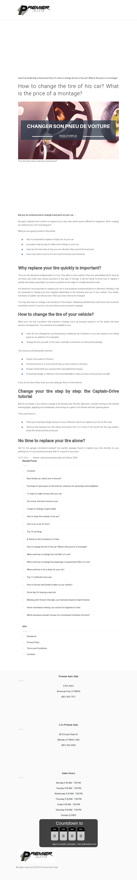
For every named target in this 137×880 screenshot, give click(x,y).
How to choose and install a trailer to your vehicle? (49, 585)
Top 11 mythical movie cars (39, 577)
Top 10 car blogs (34, 531)
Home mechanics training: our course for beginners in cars (53, 607)
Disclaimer (32, 636)
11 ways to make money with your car (44, 494)
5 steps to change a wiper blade (41, 509)
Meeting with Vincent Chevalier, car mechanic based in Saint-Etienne (58, 600)
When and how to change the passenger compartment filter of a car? (58, 562)
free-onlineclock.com (87, 844)
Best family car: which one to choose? (44, 478)
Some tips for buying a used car (41, 592)
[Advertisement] (97, 8)
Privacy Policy (33, 642)
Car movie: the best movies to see (42, 501)
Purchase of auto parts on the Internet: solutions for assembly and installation (62, 486)
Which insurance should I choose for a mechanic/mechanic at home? (58, 615)
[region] (68, 52)
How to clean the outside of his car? (43, 516)
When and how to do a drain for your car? (45, 569)
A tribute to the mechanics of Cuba (43, 539)
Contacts (31, 471)
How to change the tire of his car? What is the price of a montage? (57, 547)
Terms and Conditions (37, 648)
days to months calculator (64, 844)
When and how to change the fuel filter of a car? (49, 554)
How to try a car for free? (38, 524)
